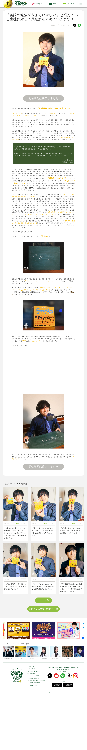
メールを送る (71, 4)
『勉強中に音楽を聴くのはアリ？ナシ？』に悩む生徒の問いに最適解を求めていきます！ (71, 530)
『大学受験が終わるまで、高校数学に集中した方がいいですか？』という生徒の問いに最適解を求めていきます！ (71, 587)
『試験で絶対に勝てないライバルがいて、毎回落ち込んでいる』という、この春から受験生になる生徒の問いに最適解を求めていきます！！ (15, 533)
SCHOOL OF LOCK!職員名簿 (35, 724)
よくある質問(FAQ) (32, 738)
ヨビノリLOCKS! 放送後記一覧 (43, 662)
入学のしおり (31, 720)
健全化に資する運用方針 (33, 731)
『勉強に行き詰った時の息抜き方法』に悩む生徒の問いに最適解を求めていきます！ (15, 586)
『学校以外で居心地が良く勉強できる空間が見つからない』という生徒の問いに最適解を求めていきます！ (15, 641)
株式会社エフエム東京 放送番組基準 (36, 734)
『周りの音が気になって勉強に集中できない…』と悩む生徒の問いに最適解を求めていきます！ (43, 531)
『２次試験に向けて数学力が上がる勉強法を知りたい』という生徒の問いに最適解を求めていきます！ (71, 641)
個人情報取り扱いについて (34, 727)
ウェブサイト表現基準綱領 (34, 736)
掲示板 (55, 4)
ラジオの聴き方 (31, 722)
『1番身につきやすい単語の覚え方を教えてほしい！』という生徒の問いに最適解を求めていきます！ (43, 641)
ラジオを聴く (37, 4)
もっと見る (43, 653)
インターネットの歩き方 (33, 729)
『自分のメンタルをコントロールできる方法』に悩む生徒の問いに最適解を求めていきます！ (43, 586)
